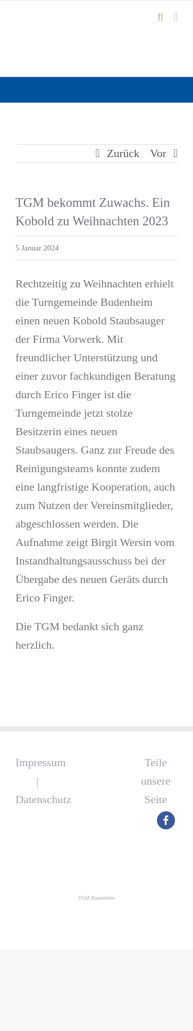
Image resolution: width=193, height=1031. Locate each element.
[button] (166, 820)
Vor (158, 153)
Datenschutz (43, 799)
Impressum (40, 762)
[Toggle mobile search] (160, 17)
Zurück (123, 153)
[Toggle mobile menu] (175, 17)
